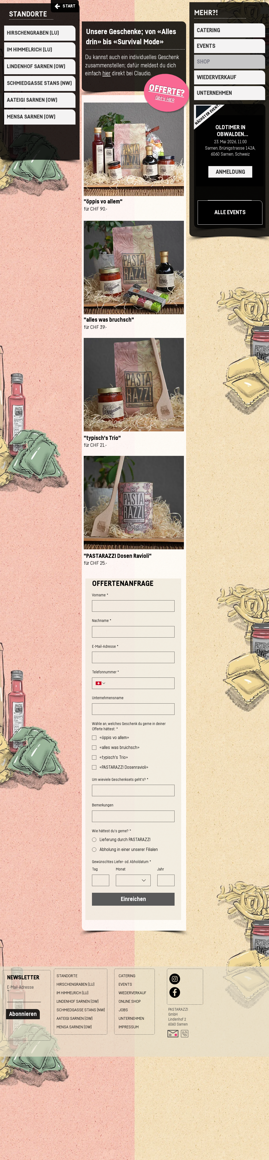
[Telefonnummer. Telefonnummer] (138, 683)
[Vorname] (131, 605)
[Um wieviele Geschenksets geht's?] (131, 790)
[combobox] (133, 880)
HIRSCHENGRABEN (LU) (33, 33)
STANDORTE (67, 976)
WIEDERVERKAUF (216, 77)
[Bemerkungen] (131, 816)
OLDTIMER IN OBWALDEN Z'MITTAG (230, 131)
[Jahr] (164, 880)
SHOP (203, 62)
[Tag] (99, 880)
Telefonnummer (105, 672)
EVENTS (206, 46)
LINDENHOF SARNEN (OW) (36, 66)
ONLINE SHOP (130, 1001)
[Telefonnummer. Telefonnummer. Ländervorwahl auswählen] (101, 683)
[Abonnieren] (23, 1014)
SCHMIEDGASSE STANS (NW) (39, 83)
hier (106, 73)
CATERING (208, 30)
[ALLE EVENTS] (230, 212)
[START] (65, 6)
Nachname (101, 621)
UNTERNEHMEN (214, 93)
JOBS (123, 1010)
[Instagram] (174, 979)
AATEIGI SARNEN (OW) (32, 100)
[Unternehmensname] (131, 709)
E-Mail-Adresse (105, 647)
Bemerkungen (102, 805)
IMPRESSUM (129, 1027)
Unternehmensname (108, 698)
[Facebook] (174, 992)
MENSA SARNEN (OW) (31, 117)
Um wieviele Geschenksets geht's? (120, 780)
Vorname (100, 595)
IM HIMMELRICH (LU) (29, 50)
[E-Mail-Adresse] (131, 657)
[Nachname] (131, 631)
